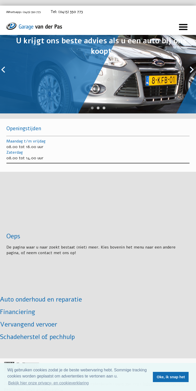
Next (192, 70)
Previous (4, 70)
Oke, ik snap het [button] (171, 377)
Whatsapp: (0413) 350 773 (28, 12)
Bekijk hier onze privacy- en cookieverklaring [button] (48, 383)
